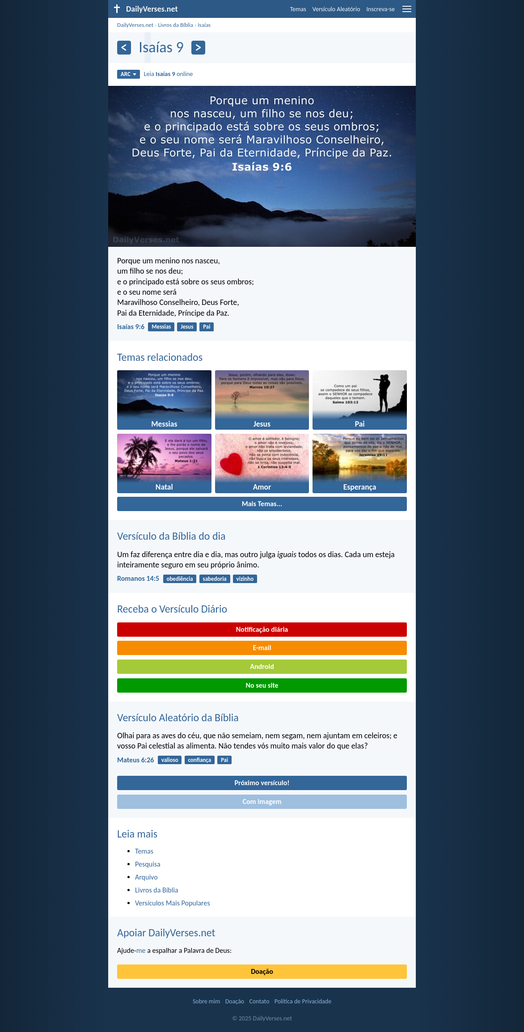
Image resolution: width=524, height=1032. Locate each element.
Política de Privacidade (303, 1001)
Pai (206, 326)
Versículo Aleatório (336, 9)
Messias (161, 326)
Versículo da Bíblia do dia (171, 535)
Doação (262, 971)
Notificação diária (262, 629)
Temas (298, 9)
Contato (259, 1001)
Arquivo (146, 877)
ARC (128, 74)
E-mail (262, 647)
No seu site (261, 685)
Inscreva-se (381, 9)
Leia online (168, 74)
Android (262, 666)
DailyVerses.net (135, 24)
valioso (169, 760)
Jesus (187, 326)
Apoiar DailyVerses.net (166, 932)
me (141, 950)
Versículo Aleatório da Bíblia (178, 717)
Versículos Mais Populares (172, 903)
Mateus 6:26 (135, 760)
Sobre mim (206, 1001)
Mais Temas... (262, 503)
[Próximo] (198, 48)
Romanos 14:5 (138, 578)
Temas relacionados (160, 357)
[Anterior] (124, 48)
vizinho (245, 578)
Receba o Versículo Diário (172, 608)
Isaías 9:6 (130, 326)
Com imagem (261, 801)
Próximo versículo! (261, 782)
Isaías (204, 24)
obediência (179, 578)
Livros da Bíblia (175, 24)
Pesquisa (148, 864)
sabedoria (214, 578)
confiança (199, 760)
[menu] (407, 12)
